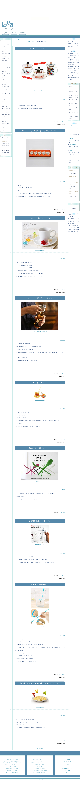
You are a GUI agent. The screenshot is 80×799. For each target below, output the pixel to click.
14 (7, 93)
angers (71, 138)
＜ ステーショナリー (16, 39)
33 (4, 145)
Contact (26, 27)
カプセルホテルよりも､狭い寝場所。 (40, 770)
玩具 (3, 121)
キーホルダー (4, 84)
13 (9, 93)
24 (8, 147)
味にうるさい (67, 762)
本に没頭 (67, 764)
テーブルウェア (5, 117)
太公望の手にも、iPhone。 (40, 768)
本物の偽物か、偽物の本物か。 (12, 768)
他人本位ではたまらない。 (12, 770)
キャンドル (4, 51)
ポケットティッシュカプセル (67, 768)
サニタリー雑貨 (5, 108)
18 (8, 148)
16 (5, 93)
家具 (3, 71)
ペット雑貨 (4, 42)
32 (6, 145)
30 (8, 145)
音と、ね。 (40, 761)
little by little (72, 132)
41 (2, 143)
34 (3, 145)
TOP (16, 27)
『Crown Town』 (73, 173)
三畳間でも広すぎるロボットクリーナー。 (40, 762)
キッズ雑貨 (4, 86)
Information (20, 27)
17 (2, 150)
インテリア (4, 77)
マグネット (4, 99)
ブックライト (67, 766)
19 (7, 148)
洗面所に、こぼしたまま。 (12, 759)
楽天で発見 (62, 99)
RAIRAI (71, 125)
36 (8, 143)
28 (3, 147)
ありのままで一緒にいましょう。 (13, 772)
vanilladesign (73, 144)
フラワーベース (5, 67)
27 (4, 147)
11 (8, 89)
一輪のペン (67, 772)
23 (2, 148)
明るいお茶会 (67, 759)
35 (2, 145)
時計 (3, 53)
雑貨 (3, 130)
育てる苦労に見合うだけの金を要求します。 (12, 762)
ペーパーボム (67, 770)
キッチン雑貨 (4, 89)
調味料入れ (4, 56)
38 (6, 143)
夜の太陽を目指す (67, 761)
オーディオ (4, 44)
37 (7, 143)
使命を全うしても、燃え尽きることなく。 (12, 761)
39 (4, 143)
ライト (3, 93)
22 (3, 148)
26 (6, 147)
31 (7, 145)
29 (2, 147)
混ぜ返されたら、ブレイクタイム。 (40, 759)
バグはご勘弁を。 (40, 766)
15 (6, 93)
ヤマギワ (72, 150)
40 (3, 143)
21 (4, 148)
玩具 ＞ (66, 43)
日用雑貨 (4, 58)
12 (2, 95)
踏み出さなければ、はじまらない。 (40, 772)
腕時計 (3, 127)
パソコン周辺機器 (5, 123)
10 (9, 89)
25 (7, 147)
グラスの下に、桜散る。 (13, 766)
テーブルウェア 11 (32, 41)
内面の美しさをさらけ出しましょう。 (13, 764)
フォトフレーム (5, 104)
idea (22, 25)
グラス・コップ (5, 73)
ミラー (3, 101)
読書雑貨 (4, 49)
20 (6, 148)
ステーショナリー (5, 111)
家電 (3, 60)
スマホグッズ (4, 82)
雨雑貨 (3, 106)
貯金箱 (3, 46)
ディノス (72, 156)
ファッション (4, 63)
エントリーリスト (5, 137)
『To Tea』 (71, 179)
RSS (29, 27)
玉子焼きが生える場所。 (40, 764)
